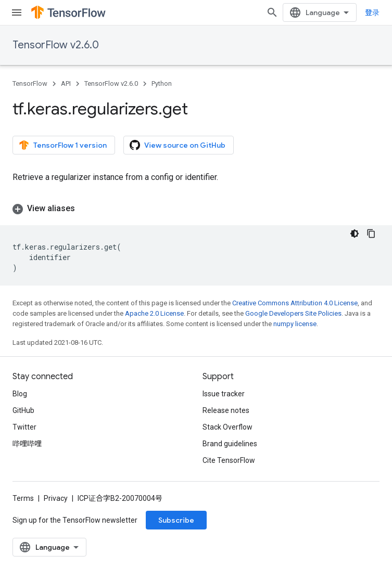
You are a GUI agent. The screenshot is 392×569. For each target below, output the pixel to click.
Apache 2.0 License (154, 313)
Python (161, 83)
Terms (23, 498)
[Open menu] (16, 12)
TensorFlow (29, 83)
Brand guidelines (230, 443)
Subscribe (176, 520)
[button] (196, 208)
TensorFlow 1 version (63, 145)
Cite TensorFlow (229, 460)
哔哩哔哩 (27, 443)
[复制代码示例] (371, 233)
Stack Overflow (227, 427)
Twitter (24, 427)
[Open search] (272, 12)
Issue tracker (224, 394)
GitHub (23, 410)
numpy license (295, 324)
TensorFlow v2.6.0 (55, 44)
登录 (372, 12)
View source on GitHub (177, 145)
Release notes (226, 410)
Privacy (56, 498)
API (66, 83)
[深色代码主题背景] (354, 233)
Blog (19, 394)
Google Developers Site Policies (293, 313)
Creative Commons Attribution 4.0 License (295, 303)
